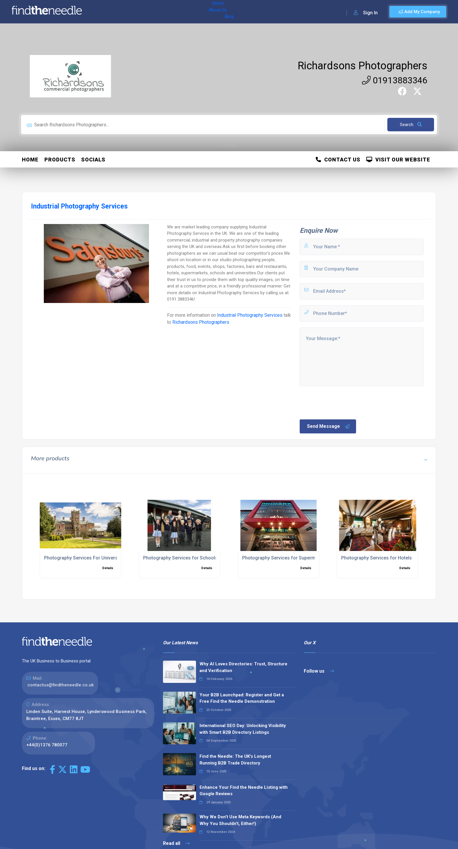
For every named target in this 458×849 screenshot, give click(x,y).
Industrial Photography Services (250, 315)
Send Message (328, 426)
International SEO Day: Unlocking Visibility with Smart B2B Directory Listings (242, 729)
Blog (145, 11)
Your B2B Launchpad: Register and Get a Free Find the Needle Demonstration (241, 698)
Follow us (319, 671)
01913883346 (394, 80)
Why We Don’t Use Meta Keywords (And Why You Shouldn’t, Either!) (240, 820)
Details (107, 568)
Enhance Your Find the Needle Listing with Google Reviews (243, 791)
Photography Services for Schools (180, 558)
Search (411, 124)
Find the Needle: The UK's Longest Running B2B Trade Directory (235, 760)
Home (103, 11)
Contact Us (338, 159)
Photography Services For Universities (85, 558)
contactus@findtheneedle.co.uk (60, 685)
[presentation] (343, 402)
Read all (176, 843)
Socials (93, 159)
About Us (125, 11)
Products (59, 159)
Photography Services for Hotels (376, 558)
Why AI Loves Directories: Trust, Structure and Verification (243, 667)
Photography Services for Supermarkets (285, 558)
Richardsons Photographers (362, 66)
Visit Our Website (398, 159)
